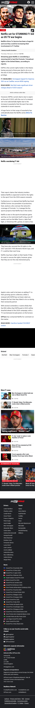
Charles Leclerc (8, 511)
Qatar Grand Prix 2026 (11, 621)
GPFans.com (7, 692)
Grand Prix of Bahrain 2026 (13, 575)
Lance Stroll (7, 545)
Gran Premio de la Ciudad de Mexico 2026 (17, 614)
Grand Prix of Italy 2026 (12, 602)
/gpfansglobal (8, 634)
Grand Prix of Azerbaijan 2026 (13, 607)
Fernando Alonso (9, 542)
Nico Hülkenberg (8, 555)
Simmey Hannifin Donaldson (8, 50)
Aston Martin (22, 511)
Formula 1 (25, 355)
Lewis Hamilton (8, 508)
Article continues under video (17, 92)
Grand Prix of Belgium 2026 (13, 594)
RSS (23, 699)
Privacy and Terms (15, 699)
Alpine (20, 508)
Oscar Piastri (7, 516)
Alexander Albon (8, 528)
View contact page (8, 681)
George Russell (8, 535)
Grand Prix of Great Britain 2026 (14, 592)
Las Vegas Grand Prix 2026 (13, 619)
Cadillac (20, 516)
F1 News (3, 30)
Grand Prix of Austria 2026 (12, 590)
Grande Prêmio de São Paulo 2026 (15, 616)
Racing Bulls (21, 528)
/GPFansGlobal (9, 641)
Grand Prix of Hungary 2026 (13, 597)
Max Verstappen (15, 355)
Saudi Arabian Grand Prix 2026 (14, 577)
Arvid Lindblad (8, 550)
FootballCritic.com (23, 690)
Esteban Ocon (8, 540)
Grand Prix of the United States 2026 (15, 611)
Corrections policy (22, 701)
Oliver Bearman (8, 538)
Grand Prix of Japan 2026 (12, 573)
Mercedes (21, 525)
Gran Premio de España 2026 (13, 604)
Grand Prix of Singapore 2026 (13, 609)
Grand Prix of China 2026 (12, 570)
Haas (19, 521)
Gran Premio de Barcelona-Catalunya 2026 (17, 587)
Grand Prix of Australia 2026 (13, 568)
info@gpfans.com (9, 667)
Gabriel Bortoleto (8, 552)
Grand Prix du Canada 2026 (13, 582)
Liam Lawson (7, 547)
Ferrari (20, 518)
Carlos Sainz (7, 530)
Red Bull (4, 355)
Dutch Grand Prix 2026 (11, 599)
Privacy (26, 703)
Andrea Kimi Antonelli (10, 533)
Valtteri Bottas (8, 557)
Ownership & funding (10, 703)
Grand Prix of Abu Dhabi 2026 (13, 624)
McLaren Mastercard (24, 523)
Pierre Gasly (7, 521)
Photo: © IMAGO (5, 26)
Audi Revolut (22, 513)
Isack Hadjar (7, 523)
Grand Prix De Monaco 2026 (13, 585)
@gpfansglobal (9, 637)
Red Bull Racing (22, 530)
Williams (20, 533)
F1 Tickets (20, 703)
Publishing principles (10, 701)
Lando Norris (7, 513)
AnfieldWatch (22, 692)
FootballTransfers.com (10, 690)
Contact (27, 699)
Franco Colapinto (9, 518)
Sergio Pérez (7, 559)
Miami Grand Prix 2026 (11, 580)
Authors (6, 699)
